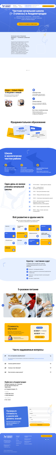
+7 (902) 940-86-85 (28, 1)
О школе (19, 1)
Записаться (39, 424)
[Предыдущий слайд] (3, 305)
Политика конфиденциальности (8, 450)
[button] (40, 2)
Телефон (31, 413)
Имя (30, 409)
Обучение (14, 1)
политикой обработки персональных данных (37, 422)
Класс (31, 417)
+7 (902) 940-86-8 (9, 395)
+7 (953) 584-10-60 (28, 2)
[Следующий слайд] (53, 305)
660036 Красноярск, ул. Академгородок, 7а (7, 441)
